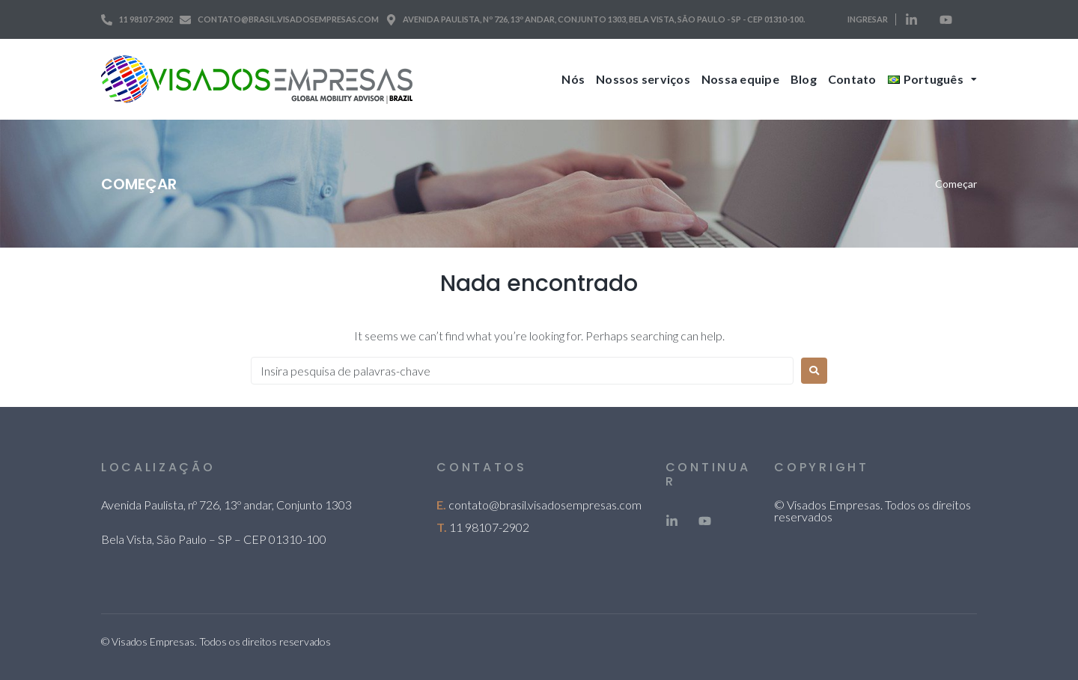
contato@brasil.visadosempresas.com (545, 504)
